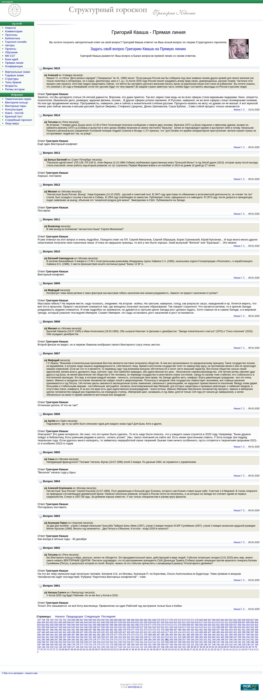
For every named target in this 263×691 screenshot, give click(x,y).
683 (141, 620)
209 (167, 642)
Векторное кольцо (16, 102)
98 (195, 647)
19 (215, 649)
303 (209, 637)
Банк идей (11, 59)
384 (86, 634)
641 (99, 622)
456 (222, 630)
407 (209, 632)
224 (103, 642)
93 (210, 647)
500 (256, 627)
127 (73, 647)
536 (103, 627)
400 (239, 632)
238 (43, 642)
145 (218, 644)
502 (248, 627)
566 (197, 625)
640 (103, 622)
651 (56, 622)
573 (167, 625)
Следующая (92, 616)
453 (235, 630)
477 (133, 630)
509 (218, 627)
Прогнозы (11, 34)
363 (175, 634)
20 (212, 649)
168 (120, 644)
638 (111, 622)
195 (226, 642)
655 (39, 622)
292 (256, 637)
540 (86, 627)
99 (192, 647)
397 (252, 632)
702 (60, 620)
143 (226, 644)
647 (73, 622)
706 (43, 620)
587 (107, 625)
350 (231, 634)
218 (128, 642)
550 (43, 627)
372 (137, 634)
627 (158, 622)
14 (230, 649)
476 (137, 630)
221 (116, 642)
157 (167, 644)
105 (167, 647)
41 (148, 649)
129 (65, 647)
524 (154, 627)
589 (99, 625)
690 (111, 620)
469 (167, 630)
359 (192, 634)
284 (69, 639)
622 (180, 622)
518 (180, 627)
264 (154, 639)
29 (184, 649)
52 (114, 649)
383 (90, 634)
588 (103, 625)
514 (197, 627)
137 (252, 644)
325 (116, 637)
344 (256, 634)
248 (222, 639)
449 (252, 630)
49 (123, 649)
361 (184, 634)
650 (60, 622)
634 (128, 622)
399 (244, 632)
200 (205, 642)
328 (103, 637)
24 (200, 649)
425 (133, 632)
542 (77, 627)
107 (158, 647)
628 (154, 622)
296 (239, 637)
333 (82, 637)
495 (56, 630)
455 (226, 630)
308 (188, 637)
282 (77, 639)
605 (252, 622)
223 (107, 642)
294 (248, 637)
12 (236, 649)
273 (116, 639)
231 (73, 642)
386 (77, 634)
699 (73, 620)
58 (96, 649)
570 (180, 625)
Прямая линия (14, 62)
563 (209, 625)
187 (39, 644)
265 (150, 639)
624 (171, 622)
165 (133, 644)
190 (248, 642)
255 (192, 639)
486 (94, 630)
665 (218, 620)
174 (94, 644)
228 (86, 642)
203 (192, 642)
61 (87, 649)
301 (218, 637)
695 (90, 620)
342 (43, 637)
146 (214, 644)
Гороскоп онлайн (16, 41)
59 (93, 649)
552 (256, 625)
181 (65, 644)
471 (158, 630)
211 (158, 642)
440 (69, 632)
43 (142, 649)
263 (158, 639)
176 (86, 644)
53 (111, 649)
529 (133, 627)
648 (69, 622)
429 (116, 632)
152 (188, 644)
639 (107, 622)
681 (150, 620)
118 (111, 647)
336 (69, 637)
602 (43, 625)
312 (171, 637)
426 (128, 632)
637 (116, 622)
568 (188, 625)
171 (107, 644)
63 (81, 649)
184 (52, 644)
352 (222, 634)
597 (65, 625)
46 (133, 649)
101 (184, 647)
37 (160, 649)
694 (94, 620)
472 (154, 630)
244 (239, 639)
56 (102, 649)
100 (188, 647)
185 (48, 644)
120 (103, 647)
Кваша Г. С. (239, 109)
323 (124, 637)
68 (66, 649)
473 (150, 630)
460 (205, 630)
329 (99, 637)
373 (133, 634)
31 (178, 649)
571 (175, 625)
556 (239, 625)
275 (107, 639)
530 (128, 627)
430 (111, 632)
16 (224, 649)
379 (107, 634)
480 (120, 630)
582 (128, 625)
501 (252, 627)
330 (94, 637)
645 (82, 622)
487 (90, 630)
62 (84, 649)
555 (244, 625)
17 (221, 649)
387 (73, 634)
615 (209, 622)
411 (192, 632)
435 (90, 632)
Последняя (108, 616)
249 (218, 639)
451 (244, 630)
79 (253, 647)
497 (48, 630)
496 (52, 630)
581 (133, 625)
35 (166, 649)
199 (209, 642)
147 (209, 644)
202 (197, 642)
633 (133, 622)
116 (120, 647)
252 (205, 639)
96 (201, 647)
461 (201, 630)
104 (171, 647)
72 (53, 649)
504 (239, 627)
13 (233, 649)
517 (184, 627)
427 (124, 632)
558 (231, 625)
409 (201, 632)
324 (120, 637)
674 (180, 620)
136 (256, 644)
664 (222, 620)
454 (231, 630)
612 (222, 622)
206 (180, 642)
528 (137, 627)
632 (137, 622)
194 (231, 642)
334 (77, 637)
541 (82, 627)
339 (56, 637)
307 (192, 637)
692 (103, 620)
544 (69, 627)
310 (180, 637)
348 (239, 634)
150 (197, 644)
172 (103, 644)
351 (226, 634)
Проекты (10, 48)
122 (94, 647)
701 (65, 620)
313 (167, 637)
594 (77, 625)
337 (65, 637)
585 (116, 625)
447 (39, 632)
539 (90, 627)
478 (128, 630)
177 (82, 644)
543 (73, 627)
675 (175, 620)
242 (248, 639)
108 (154, 647)
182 (60, 644)
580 (137, 625)
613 (218, 622)
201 (201, 642)
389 (65, 634)
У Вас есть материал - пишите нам (19, 673)
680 (154, 620)
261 (167, 639)
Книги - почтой (14, 112)
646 (77, 622)
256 (188, 639)
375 (124, 634)
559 (226, 625)
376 (120, 634)
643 (90, 622)
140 (239, 644)
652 (52, 622)
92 (213, 647)
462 (197, 630)
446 (43, 632)
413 (184, 632)
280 (86, 639)
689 (116, 620)
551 (39, 627)
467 (175, 630)
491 (73, 630)
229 (82, 642)
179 (73, 644)
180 (69, 644)
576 (154, 625)
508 (222, 627)
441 (65, 632)
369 (150, 634)
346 (248, 634)
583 (124, 625)
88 (225, 647)
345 (252, 634)
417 (167, 632)
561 (218, 625)
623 (175, 622)
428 (120, 632)
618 (197, 622)
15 (227, 649)
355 (209, 634)
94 (207, 647)
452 (239, 630)
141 (235, 644)
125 (82, 647)
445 (48, 632)
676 (171, 620)
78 (256, 647)
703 (56, 620)
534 (111, 627)
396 (256, 632)
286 (60, 639)
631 (141, 622)
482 (111, 630)
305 (201, 637)
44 (139, 649)
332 (86, 637)
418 (163, 632)
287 (56, 639)
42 (145, 649)
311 (175, 637)
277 (99, 639)
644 (86, 622)
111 (141, 647)
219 (124, 642)
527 (141, 627)
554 (248, 625)
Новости (10, 27)
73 (50, 649)
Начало (60, 616)
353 (218, 634)
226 (94, 642)
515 (192, 627)
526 (146, 627)
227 (90, 642)
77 (38, 649)
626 (163, 622)
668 (205, 620)
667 (209, 620)
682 (146, 620)
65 (75, 649)
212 (154, 642)
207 (175, 642)
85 (234, 647)
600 (52, 625)
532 (120, 627)
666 (214, 620)
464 (188, 630)
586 (111, 625)
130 (60, 647)
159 (158, 644)
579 (141, 625)
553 (252, 625)
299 (226, 637)
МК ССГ (10, 55)
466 (180, 630)
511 (209, 627)
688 (120, 620)
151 (192, 644)
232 (69, 642)
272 (120, 639)
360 (188, 634)
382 (94, 634)
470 (163, 630)
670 (197, 620)
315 (158, 637)
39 (154, 649)
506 (231, 627)
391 (56, 634)
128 (69, 647)
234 (60, 642)
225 (99, 642)
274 (111, 639)
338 (60, 637)
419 (158, 632)
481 (116, 630)
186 (43, 644)
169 (116, 644)
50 (120, 649)
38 (157, 649)
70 (60, 649)
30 (181, 649)
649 (65, 622)
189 (252, 642)
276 (103, 639)
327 (107, 637)
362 (180, 634)
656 (256, 620)
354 (214, 634)
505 (235, 627)
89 (222, 647)
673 (184, 620)
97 (198, 647)
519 (175, 627)
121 (99, 647)
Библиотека (12, 38)
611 (226, 622)
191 (244, 642)
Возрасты (11, 85)
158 (163, 644)
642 (94, 622)
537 (99, 627)
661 (235, 620)
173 (99, 644)
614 (214, 622)
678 (163, 620)
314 (163, 637)
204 (188, 642)
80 (250, 647)
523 (158, 627)
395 (39, 634)
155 (175, 644)
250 (214, 639)
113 (133, 647)
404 (222, 632)
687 (124, 620)
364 (171, 634)
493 (65, 630)
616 (205, 622)
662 (231, 620)
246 (231, 639)
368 (154, 634)
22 (206, 649)
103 (175, 647)
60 (90, 649)
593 (82, 625)
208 (171, 642)
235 (56, 642)
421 (150, 632)
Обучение (11, 52)
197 (218, 642)
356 (205, 634)
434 (94, 632)
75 (44, 649)
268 (137, 639)
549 (48, 627)
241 (252, 639)
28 (188, 649)
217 (133, 642)
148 (205, 644)
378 (111, 634)
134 (43, 647)
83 (240, 647)
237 (48, 642)
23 (203, 649)
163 (141, 644)
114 (128, 647)
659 (244, 620)
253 (201, 639)
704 (52, 620)
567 (192, 625)
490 (77, 630)
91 (216, 647)
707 (39, 620)
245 (235, 639)
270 (128, 639)
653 (48, 622)
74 (47, 649)
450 (248, 630)
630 (146, 622)
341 (48, 637)
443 (56, 632)
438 (77, 632)
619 (192, 622)
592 (86, 625)
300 (222, 637)
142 (231, 644)
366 (163, 634)
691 (107, 620)
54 (108, 649)
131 (56, 647)
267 (141, 639)
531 (124, 627)
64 (78, 649)
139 (244, 644)
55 (105, 649)
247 (226, 639)
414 (180, 632)
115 (124, 647)
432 (103, 632)
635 (124, 622)
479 (124, 630)
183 (56, 644)
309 (184, 637)
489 (82, 630)
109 (150, 647)
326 (111, 637)
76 (41, 649)
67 (69, 649)
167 (124, 644)
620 (188, 622)
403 (226, 632)
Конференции (14, 66)
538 (94, 627)
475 (141, 630)
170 (111, 644)
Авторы (10, 45)
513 (201, 627)
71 (56, 649)
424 (137, 632)
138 (248, 644)
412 (188, 632)
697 (82, 620)
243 (244, 639)
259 (175, 639)
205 (184, 642)
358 (197, 634)
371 (141, 634)
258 (180, 639)
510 (214, 627)
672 (188, 620)
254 (197, 639)
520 (171, 627)
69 (63, 649)
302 (214, 637)
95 (204, 647)
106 (163, 647)
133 (48, 647)
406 (214, 632)
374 (128, 634)
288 (52, 639)
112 (137, 647)
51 (118, 649)
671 (192, 620)
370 (146, 634)
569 (184, 625)
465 (184, 630)
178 (77, 644)
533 (116, 627)
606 (248, 622)
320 (137, 637)
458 (214, 630)
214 (146, 642)
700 (69, 620)
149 (201, 644)
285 (65, 639)
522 (163, 627)
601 (48, 625)
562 (214, 625)
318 (146, 637)
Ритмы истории (15, 89)
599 (56, 625)
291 (39, 639)
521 (167, 627)
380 (103, 634)
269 (133, 639)
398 (248, 632)
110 (146, 647)
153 (184, 644)
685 (133, 620)
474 (146, 630)
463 (192, 630)
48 (127, 649)
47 (130, 649)
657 (252, 620)
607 (244, 622)
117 (116, 647)
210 (163, 642)
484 (103, 630)
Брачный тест (13, 116)
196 (222, 642)
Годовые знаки (14, 75)
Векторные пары (15, 105)
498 (43, 630)
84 (237, 647)
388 (69, 634)
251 (209, 639)
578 (146, 625)
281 (82, 639)
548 (52, 627)
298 (231, 637)
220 (120, 642)
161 (150, 644)
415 (175, 632)
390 (60, 634)
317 (150, 637)
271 (124, 639)
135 (39, 647)
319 (141, 637)
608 (239, 622)
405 (218, 632)
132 (52, 647)
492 (69, 630)
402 (231, 632)
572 (171, 625)
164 (137, 644)
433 (99, 632)
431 (107, 632)
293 (252, 637)
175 (90, 644)
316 (154, 637)
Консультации (14, 109)
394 (43, 634)
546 (60, 627)
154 (180, 644)
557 (235, 625)
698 (77, 620)
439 (73, 632)
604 (256, 622)
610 (231, 622)
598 (60, 625)
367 (158, 634)
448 (256, 630)
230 (77, 642)
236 (52, 642)
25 (197, 649)
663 (226, 620)
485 (99, 630)
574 (163, 625)
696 (86, 620)
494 (60, 630)
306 (197, 637)
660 (239, 620)
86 (231, 647)
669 (201, 620)
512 (205, 627)
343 (39, 637)
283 (73, 639)
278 (94, 639)
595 (73, 625)
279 (90, 639)
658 (248, 620)
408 (205, 632)
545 (65, 627)
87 (228, 647)
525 (150, 627)
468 (171, 630)
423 (141, 632)
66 (72, 649)
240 (256, 639)
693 (99, 620)
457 (218, 630)
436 (86, 632)
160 (154, 644)
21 (209, 649)
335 (73, 637)
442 (60, 632)
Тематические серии (18, 99)
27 (190, 649)
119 (107, 647)
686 (128, 620)
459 (209, 630)
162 (146, 644)
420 (154, 632)
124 (86, 647)
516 (188, 627)
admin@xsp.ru (135, 687)
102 (180, 647)
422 (146, 632)
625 (167, 622)
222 (111, 642)
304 (205, 637)
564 (205, 625)
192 (239, 642)
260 (171, 639)
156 (171, 644)
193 (235, 642)
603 (39, 625)
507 (226, 627)
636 (120, 622)
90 (219, 647)
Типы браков (13, 82)
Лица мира (12, 123)
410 (197, 632)
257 (184, 639)
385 (82, 634)
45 (136, 649)
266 (146, 639)
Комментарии (13, 31)
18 (218, 649)
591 (90, 625)
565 (201, 625)
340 (52, 637)
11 (239, 649)
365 (167, 634)
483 (107, 630)
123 (90, 647)
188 (256, 642)
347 (244, 634)
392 (52, 634)
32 (175, 649)
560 (222, 625)
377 (116, 634)
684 (137, 620)
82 (243, 647)
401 (235, 632)
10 (242, 649)
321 (133, 637)
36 (163, 649)
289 (48, 639)
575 (158, 625)
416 (171, 632)
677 (167, 620)
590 (94, 625)
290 (43, 639)
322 (128, 637)
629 (150, 622)
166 (128, 644)
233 (65, 642)
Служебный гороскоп (18, 119)
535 (107, 627)
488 (86, 630)
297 (235, 637)
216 (137, 642)
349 (235, 634)
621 (184, 622)
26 (194, 649)
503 (244, 627)
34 (169, 649)
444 (52, 632)
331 (90, 637)
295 (244, 637)
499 (39, 630)
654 (43, 622)
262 (163, 639)
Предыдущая (74, 616)
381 (99, 634)
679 (158, 620)
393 (48, 634)
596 (69, 625)
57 (99, 649)
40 (151, 649)
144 (222, 644)
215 (141, 642)
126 (77, 647)
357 (201, 634)
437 (82, 632)
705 (48, 620)
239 (39, 642)
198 (214, 642)
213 (150, 642)
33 (172, 649)
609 (235, 622)
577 (150, 625)
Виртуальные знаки (17, 71)
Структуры (11, 78)
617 (201, 622)
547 (56, 627)
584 (120, 625)
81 (247, 647)
